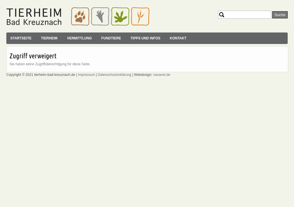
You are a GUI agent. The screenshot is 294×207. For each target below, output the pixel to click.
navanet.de (161, 75)
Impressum (86, 75)
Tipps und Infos (145, 38)
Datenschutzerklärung (114, 75)
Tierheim (49, 38)
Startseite (21, 38)
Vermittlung (79, 38)
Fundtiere (111, 38)
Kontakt (178, 38)
